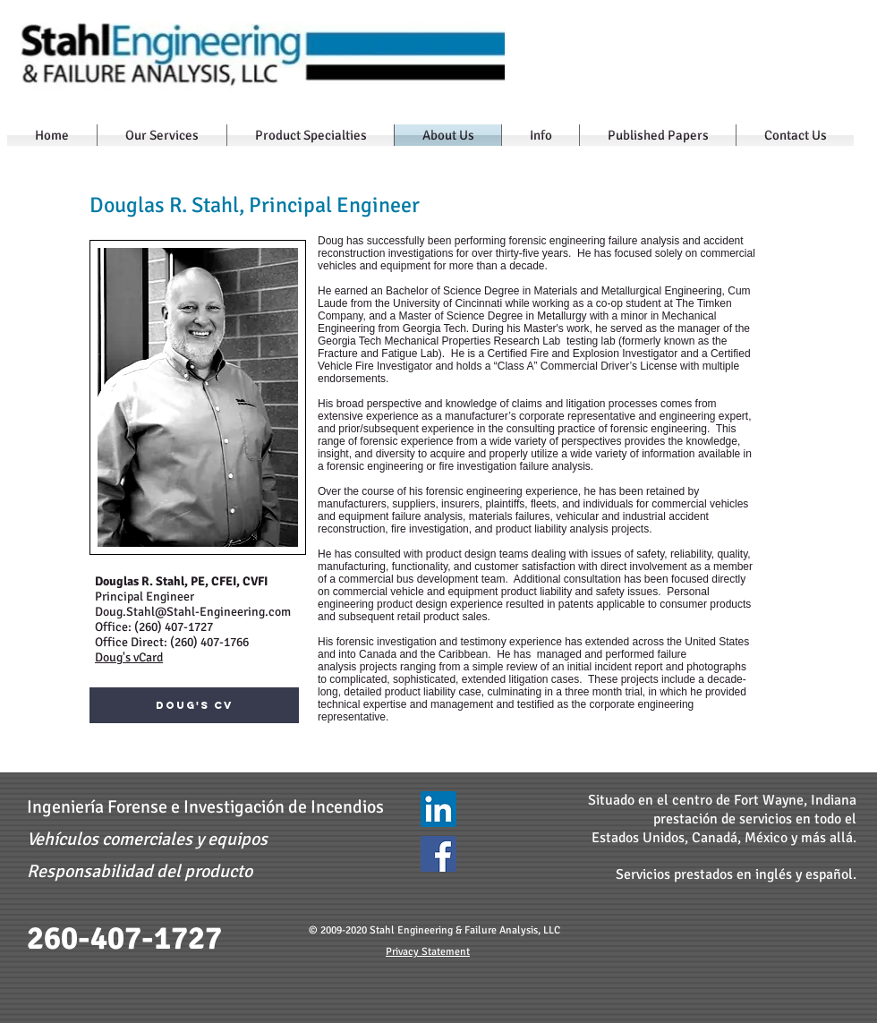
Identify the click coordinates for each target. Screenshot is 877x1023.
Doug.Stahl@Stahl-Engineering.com (193, 611)
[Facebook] (438, 854)
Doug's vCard (129, 657)
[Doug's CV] (194, 705)
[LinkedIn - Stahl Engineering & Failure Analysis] (438, 809)
